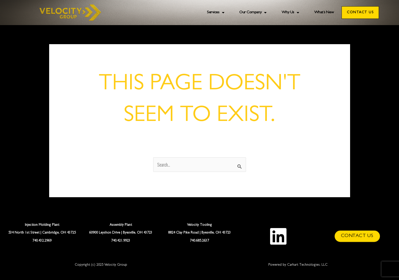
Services (215, 13)
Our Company (253, 13)
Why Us (290, 13)
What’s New (324, 13)
